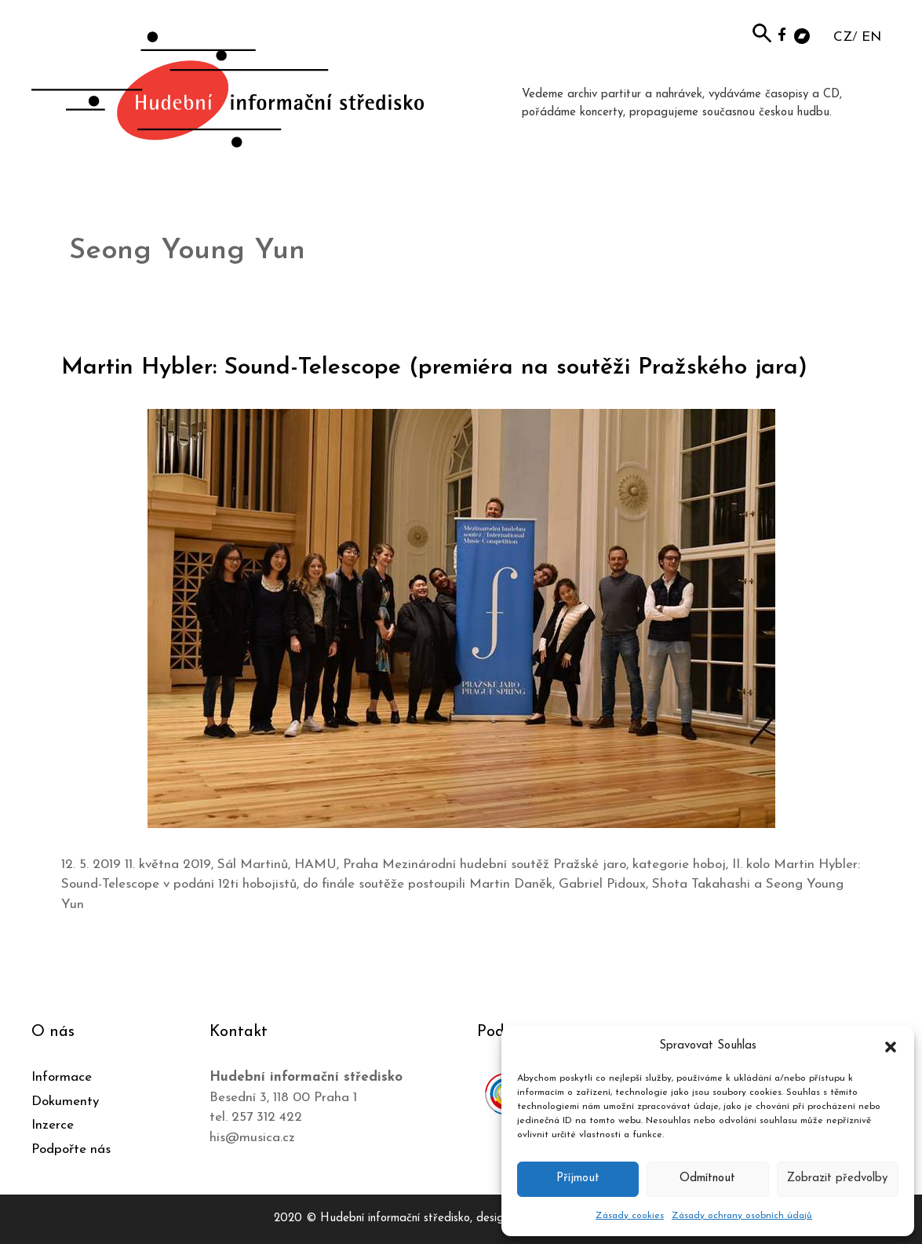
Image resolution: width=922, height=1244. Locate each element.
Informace (61, 1077)
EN (871, 37)
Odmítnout (707, 1178)
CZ (842, 37)
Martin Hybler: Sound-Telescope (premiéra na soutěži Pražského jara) (434, 368)
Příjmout (577, 1178)
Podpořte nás (71, 1149)
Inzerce (52, 1125)
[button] (890, 1046)
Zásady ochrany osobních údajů (742, 1215)
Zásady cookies (630, 1215)
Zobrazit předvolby (837, 1178)
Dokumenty (65, 1101)
